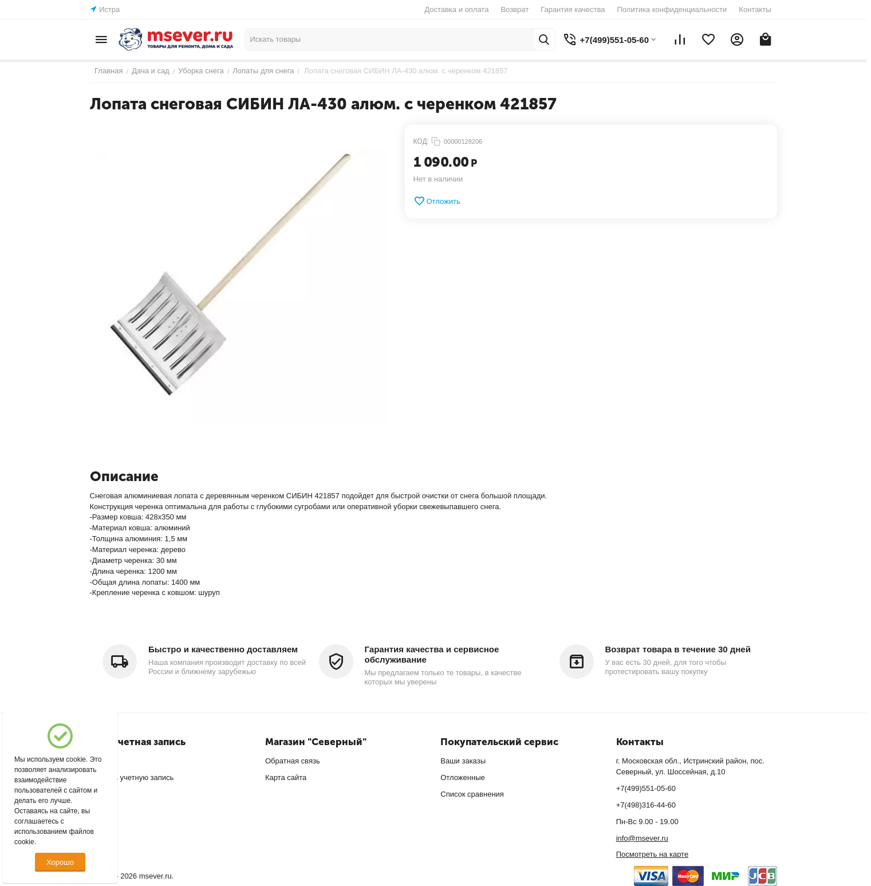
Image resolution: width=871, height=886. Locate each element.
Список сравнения (472, 794)
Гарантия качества (573, 9)
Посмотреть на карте (652, 854)
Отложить (436, 201)
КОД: (421, 141)
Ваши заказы (463, 761)
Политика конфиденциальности (672, 9)
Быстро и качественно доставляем (223, 649)
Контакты (755, 9)
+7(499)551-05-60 (646, 788)
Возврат (514, 9)
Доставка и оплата (456, 9)
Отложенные (462, 777)
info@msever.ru (642, 838)
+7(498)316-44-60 (646, 805)
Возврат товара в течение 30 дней (678, 649)
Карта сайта (285, 777)
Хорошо (60, 862)
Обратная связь (292, 761)
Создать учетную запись (132, 777)
